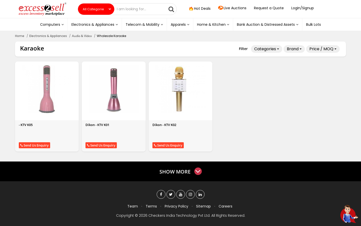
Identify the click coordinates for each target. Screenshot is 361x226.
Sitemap (203, 206)
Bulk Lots (313, 24)
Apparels (180, 24)
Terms (151, 206)
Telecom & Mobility (144, 24)
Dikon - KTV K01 (97, 124)
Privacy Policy (176, 206)
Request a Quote (269, 8)
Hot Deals (199, 9)
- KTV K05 (26, 124)
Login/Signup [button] (302, 8)
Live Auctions (232, 8)
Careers (225, 206)
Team (132, 206)
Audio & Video (82, 36)
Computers (52, 24)
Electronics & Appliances (94, 24)
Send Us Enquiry (34, 145)
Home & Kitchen (213, 24)
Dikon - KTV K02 (164, 124)
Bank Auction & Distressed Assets (267, 24)
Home (19, 36)
